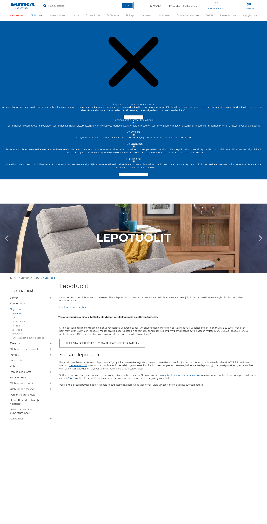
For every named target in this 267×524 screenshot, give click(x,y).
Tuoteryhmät (22, 291)
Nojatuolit (37, 278)
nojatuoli (167, 375)
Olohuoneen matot (21, 383)
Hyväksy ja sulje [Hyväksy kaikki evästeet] (133, 117)
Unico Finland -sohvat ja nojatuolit (24, 402)
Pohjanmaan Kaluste (22, 394)
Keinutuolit (17, 334)
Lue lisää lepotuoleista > (73, 307)
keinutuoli (179, 375)
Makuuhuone (57, 16)
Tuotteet (14, 278)
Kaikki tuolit (17, 418)
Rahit (14, 317)
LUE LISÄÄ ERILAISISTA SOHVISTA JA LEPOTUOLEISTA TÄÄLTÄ (101, 343)
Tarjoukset (16, 16)
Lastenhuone (228, 16)
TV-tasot (15, 343)
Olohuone (36, 16)
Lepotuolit (50, 278)
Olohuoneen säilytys (22, 388)
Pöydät (14, 354)
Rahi (72, 378)
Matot (75, 16)
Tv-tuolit (16, 326)
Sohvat (14, 297)
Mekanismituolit (19, 321)
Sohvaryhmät (18, 377)
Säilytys (130, 16)
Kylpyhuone (250, 16)
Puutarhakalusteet (188, 16)
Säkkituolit (17, 330)
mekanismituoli (78, 365)
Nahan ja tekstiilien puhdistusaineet (21, 411)
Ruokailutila (93, 16)
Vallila (209, 16)
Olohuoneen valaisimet (24, 349)
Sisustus (146, 16)
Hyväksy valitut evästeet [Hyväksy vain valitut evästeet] (133, 174)
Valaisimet (164, 16)
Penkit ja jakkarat (20, 371)
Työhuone (113, 16)
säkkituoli (194, 375)
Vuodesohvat (18, 303)
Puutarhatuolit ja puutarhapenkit (28, 338)
